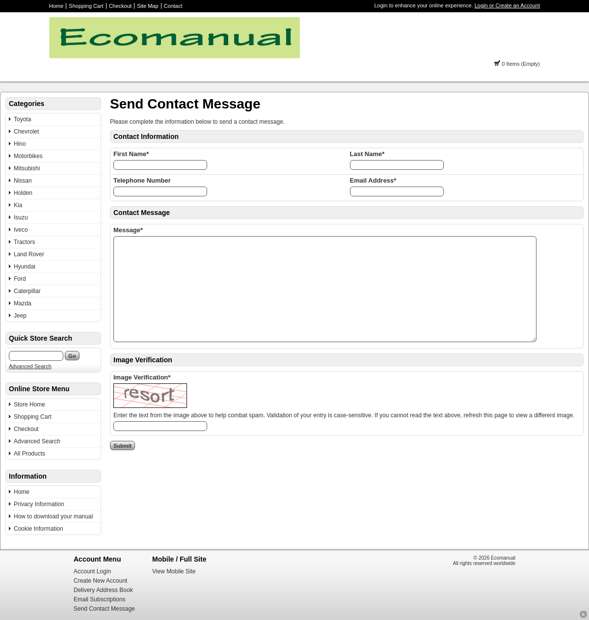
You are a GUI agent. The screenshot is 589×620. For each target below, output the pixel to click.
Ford (20, 278)
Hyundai (24, 266)
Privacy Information (39, 504)
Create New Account (100, 580)
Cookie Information (38, 528)
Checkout (120, 6)
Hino (20, 143)
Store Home (29, 404)
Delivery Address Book (103, 590)
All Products (29, 453)
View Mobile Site (174, 571)
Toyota (22, 119)
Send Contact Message (104, 608)
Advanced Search (30, 366)
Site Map (147, 6)
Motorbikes (28, 156)
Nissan (23, 180)
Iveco (21, 229)
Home (56, 6)
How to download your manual (53, 516)
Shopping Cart (86, 6)
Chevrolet (26, 131)
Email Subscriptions (99, 599)
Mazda (22, 303)
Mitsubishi (27, 168)
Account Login (92, 571)
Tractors (24, 242)
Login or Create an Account (507, 5)
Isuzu (21, 217)
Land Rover (29, 254)
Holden (23, 192)
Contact (173, 6)
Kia (18, 205)
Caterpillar (27, 291)
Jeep (20, 315)
